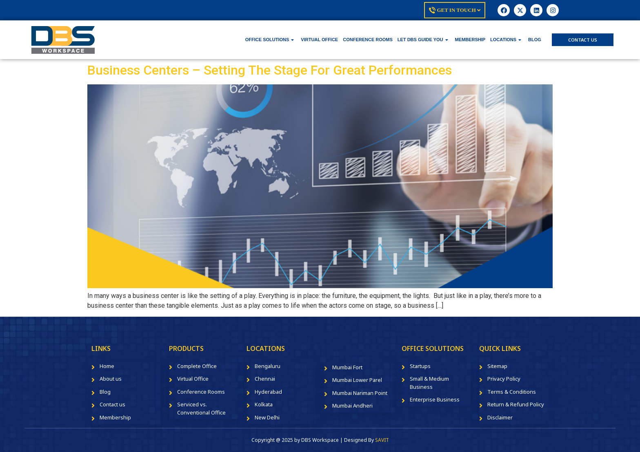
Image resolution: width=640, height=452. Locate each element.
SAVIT (382, 440)
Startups (420, 366)
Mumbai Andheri (352, 405)
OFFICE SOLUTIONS (269, 39)
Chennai (265, 378)
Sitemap (497, 366)
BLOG (534, 39)
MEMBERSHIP (470, 39)
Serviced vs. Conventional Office (201, 408)
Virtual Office (193, 378)
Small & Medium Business (429, 382)
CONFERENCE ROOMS (368, 39)
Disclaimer (500, 417)
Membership (115, 417)
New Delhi (267, 417)
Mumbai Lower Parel (357, 380)
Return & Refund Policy (515, 404)
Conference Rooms (201, 391)
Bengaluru (267, 366)
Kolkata (264, 404)
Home (107, 366)
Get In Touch (454, 10)
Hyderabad (268, 391)
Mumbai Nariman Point (359, 393)
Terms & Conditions (511, 391)
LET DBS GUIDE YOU (423, 39)
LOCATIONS (505, 39)
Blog (105, 391)
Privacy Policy (503, 378)
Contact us (112, 404)
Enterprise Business (435, 399)
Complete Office (197, 366)
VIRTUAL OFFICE (319, 39)
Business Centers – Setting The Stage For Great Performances (269, 70)
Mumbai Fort (347, 367)
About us (111, 378)
